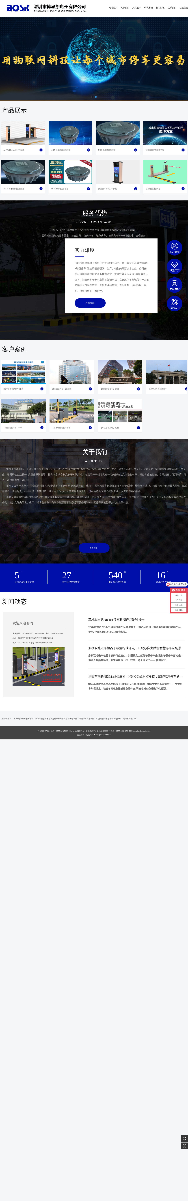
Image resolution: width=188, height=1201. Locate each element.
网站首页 (113, 8)
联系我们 (172, 8)
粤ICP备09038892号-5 (102, 851)
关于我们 (125, 8)
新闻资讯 (160, 8)
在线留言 (183, 8)
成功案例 (148, 8)
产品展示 (136, 8)
